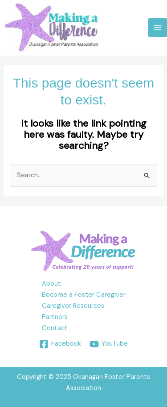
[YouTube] (109, 344)
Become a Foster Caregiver (84, 295)
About (51, 283)
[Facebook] (60, 344)
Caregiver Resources (73, 306)
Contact (55, 328)
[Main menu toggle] (157, 27)
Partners (55, 317)
